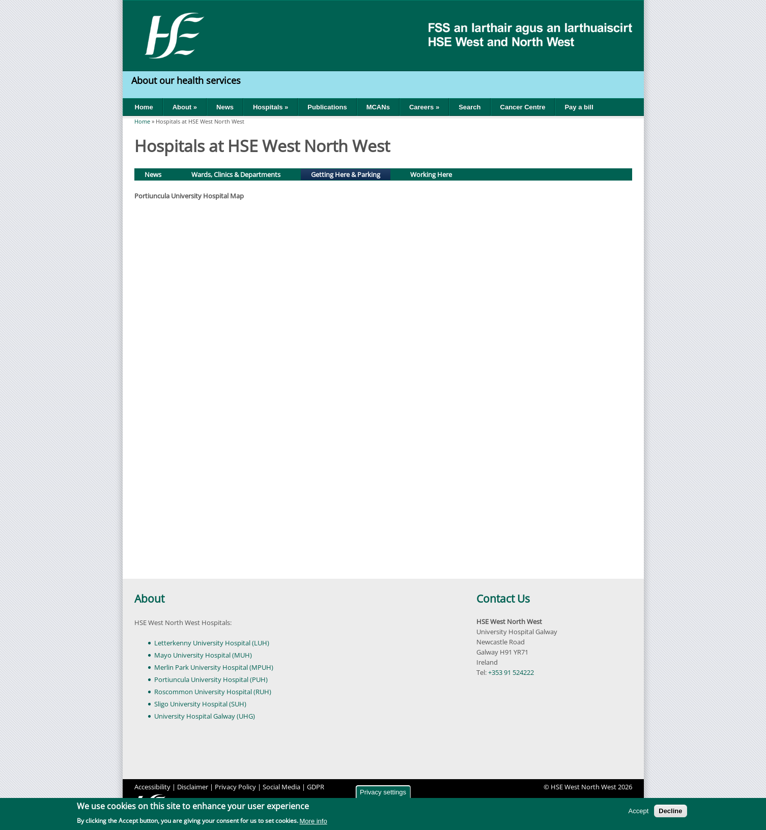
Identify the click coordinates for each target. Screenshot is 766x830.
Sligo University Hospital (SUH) (200, 703)
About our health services (187, 80)
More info (313, 821)
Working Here (431, 174)
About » (185, 107)
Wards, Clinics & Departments (235, 174)
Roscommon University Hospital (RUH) (212, 691)
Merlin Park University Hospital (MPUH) (213, 667)
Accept (639, 811)
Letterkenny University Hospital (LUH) (211, 642)
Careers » (424, 107)
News (225, 107)
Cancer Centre (523, 107)
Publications (327, 107)
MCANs (378, 107)
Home (144, 107)
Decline (670, 811)
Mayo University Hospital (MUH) (203, 655)
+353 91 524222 (511, 672)
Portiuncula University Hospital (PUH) (211, 679)
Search (469, 107)
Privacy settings (383, 792)
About (149, 598)
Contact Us (503, 598)
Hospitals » (270, 107)
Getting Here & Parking (350, 173)
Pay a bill (578, 107)
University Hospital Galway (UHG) (204, 716)
